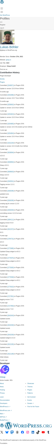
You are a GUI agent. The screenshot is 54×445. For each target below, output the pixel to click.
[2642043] (10, 315)
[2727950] (10, 306)
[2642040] (10, 325)
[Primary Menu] (1, 22)
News (2, 386)
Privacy (2, 393)
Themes (30, 386)
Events (29, 400)
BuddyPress (4, 420)
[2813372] (10, 229)
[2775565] (10, 267)
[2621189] (10, 354)
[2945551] (10, 181)
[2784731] (10, 239)
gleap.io (8, 60)
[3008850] (10, 162)
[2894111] (10, 219)
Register (2, 25)
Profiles (5, 18)
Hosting (2, 390)
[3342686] (10, 95)
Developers (3, 403)
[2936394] (10, 210)
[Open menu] (1, 8)
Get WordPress (5, 15)
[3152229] (10, 143)
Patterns (30, 393)
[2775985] (10, 248)
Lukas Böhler (9, 47)
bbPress (3, 417)
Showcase (30, 383)
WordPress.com (6, 410)
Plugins (2, 82)
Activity (2, 79)
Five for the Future (33, 406)
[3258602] (10, 104)
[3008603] (10, 171)
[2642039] (10, 334)
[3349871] (10, 85)
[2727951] (10, 296)
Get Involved (31, 397)
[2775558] (10, 277)
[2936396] (10, 191)
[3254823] (10, 114)
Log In (2, 28)
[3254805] (10, 124)
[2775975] (10, 258)
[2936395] (10, 200)
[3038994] (10, 152)
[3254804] (10, 133)
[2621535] (10, 344)
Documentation (5, 400)
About (2, 383)
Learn (2, 397)
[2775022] (10, 287)
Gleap (2, 377)
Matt (2, 413)
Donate (30, 403)
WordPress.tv (5, 406)
